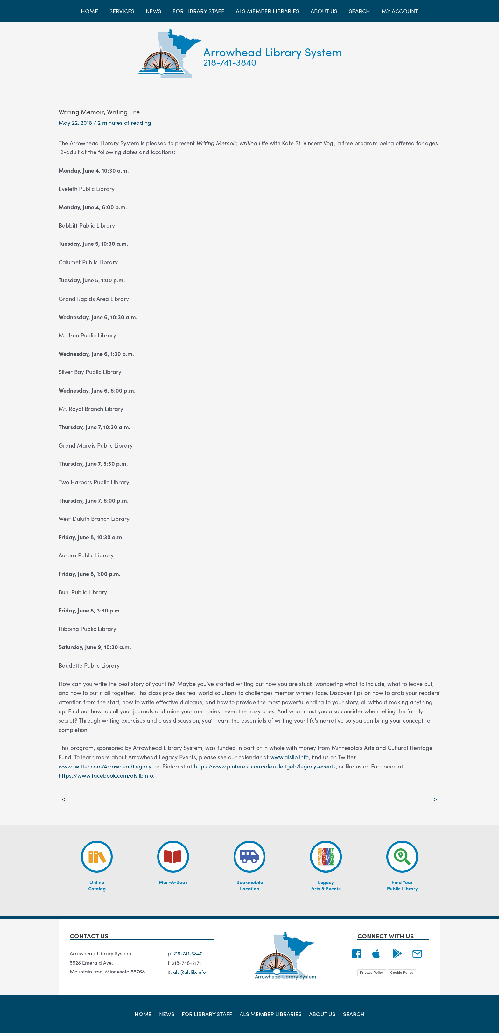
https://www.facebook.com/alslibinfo (106, 775)
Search (351, 1014)
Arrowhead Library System (272, 51)
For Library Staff (207, 1014)
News (168, 1014)
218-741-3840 (230, 61)
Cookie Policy (401, 973)
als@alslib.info (190, 971)
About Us (321, 1014)
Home (146, 1014)
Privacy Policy (372, 973)
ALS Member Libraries (270, 1014)
